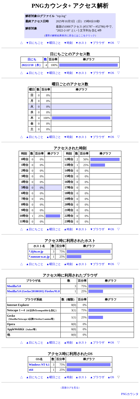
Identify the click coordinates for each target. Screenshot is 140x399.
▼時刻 (68, 42)
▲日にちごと (34, 72)
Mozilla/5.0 (14, 286)
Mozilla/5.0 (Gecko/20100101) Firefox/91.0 (33, 291)
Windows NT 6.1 (39, 364)
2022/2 (26, 65)
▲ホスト (81, 264)
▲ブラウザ (97, 342)
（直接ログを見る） (70, 387)
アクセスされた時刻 (70, 148)
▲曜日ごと (53, 136)
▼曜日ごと (53, 42)
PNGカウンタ (130, 394)
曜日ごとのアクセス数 (70, 84)
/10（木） (36, 65)
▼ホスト (81, 42)
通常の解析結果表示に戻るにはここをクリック (70, 35)
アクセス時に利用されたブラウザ (70, 275)
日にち (32, 59)
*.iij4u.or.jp (36, 251)
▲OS (110, 377)
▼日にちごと (34, 42)
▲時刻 (68, 229)
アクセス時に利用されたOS (70, 354)
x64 (31, 369)
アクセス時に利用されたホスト (70, 241)
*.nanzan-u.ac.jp (39, 256)
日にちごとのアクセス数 (70, 54)
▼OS (110, 42)
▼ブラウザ (97, 42)
